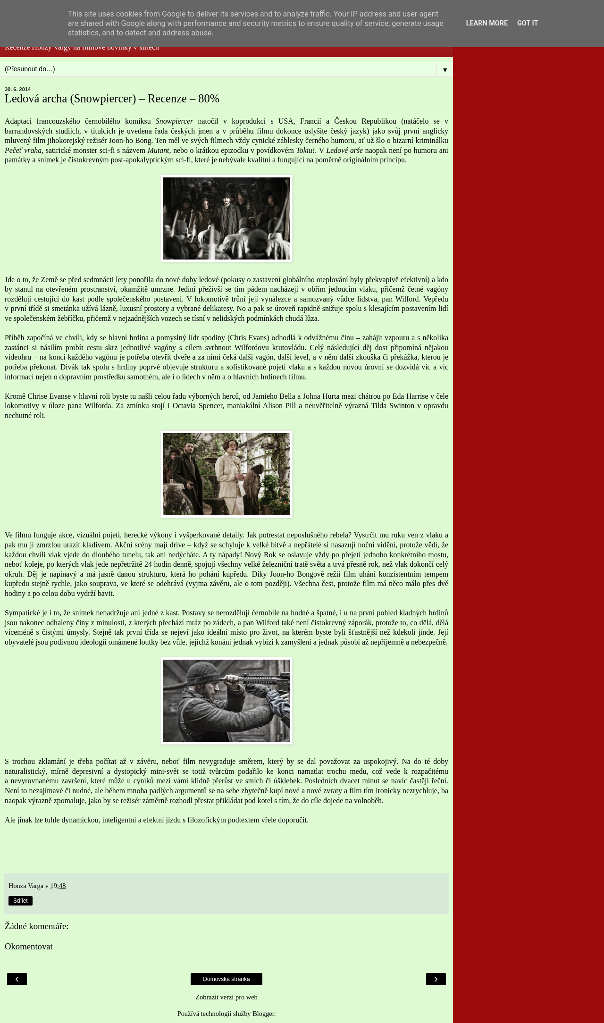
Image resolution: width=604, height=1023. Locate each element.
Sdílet (20, 900)
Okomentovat (29, 946)
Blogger (263, 1013)
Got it (527, 23)
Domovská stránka (226, 979)
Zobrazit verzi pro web (226, 997)
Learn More (487, 23)
